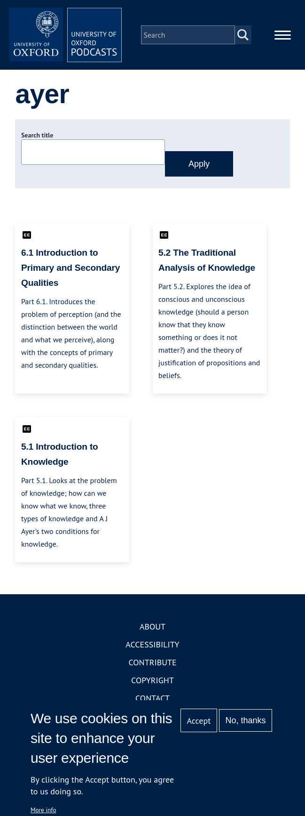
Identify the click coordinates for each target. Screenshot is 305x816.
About (152, 626)
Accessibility (152, 644)
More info (43, 810)
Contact (152, 698)
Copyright (152, 680)
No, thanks (246, 720)
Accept (199, 720)
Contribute (152, 662)
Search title (37, 135)
